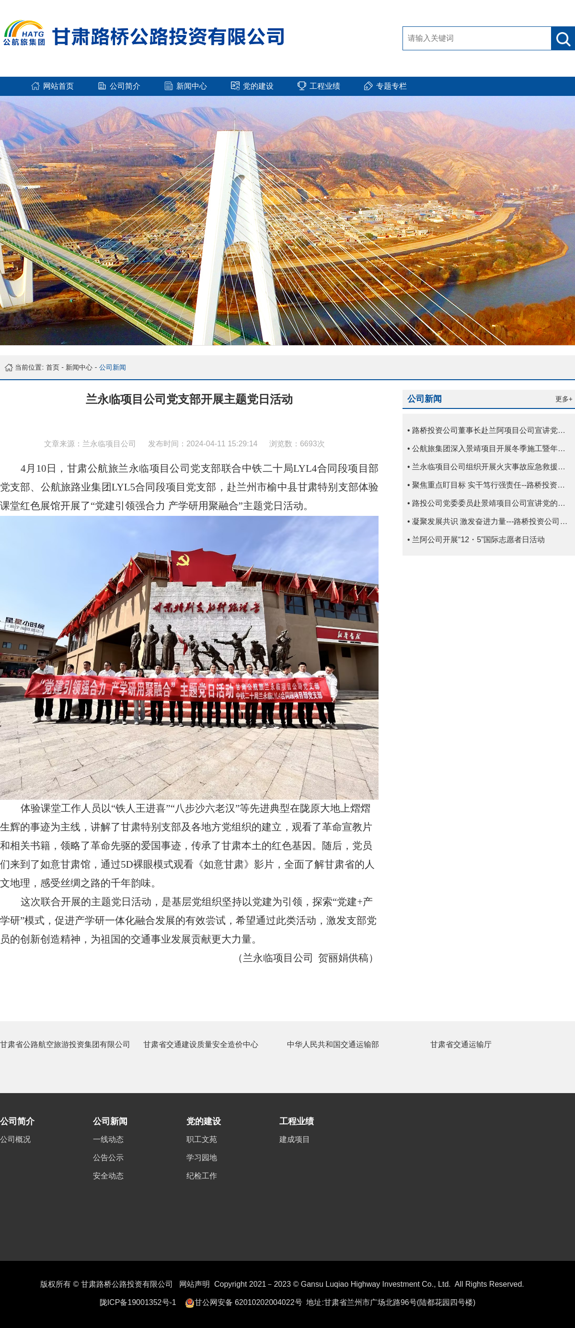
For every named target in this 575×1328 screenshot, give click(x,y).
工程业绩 (296, 1121)
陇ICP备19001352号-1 (138, 1302)
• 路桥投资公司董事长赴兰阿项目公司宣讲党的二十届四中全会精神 (491, 430)
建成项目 (294, 1139)
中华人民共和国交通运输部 (333, 1044)
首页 (52, 367)
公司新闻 (112, 367)
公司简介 (17, 1121)
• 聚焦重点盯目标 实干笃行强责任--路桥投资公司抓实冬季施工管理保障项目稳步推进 (491, 485)
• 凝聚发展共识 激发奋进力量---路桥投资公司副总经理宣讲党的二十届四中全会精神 (491, 521)
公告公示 (108, 1157)
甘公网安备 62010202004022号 (248, 1302)
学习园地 (201, 1157)
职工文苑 (201, 1139)
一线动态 (108, 1139)
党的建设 (203, 1121)
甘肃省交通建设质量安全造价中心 (200, 1044)
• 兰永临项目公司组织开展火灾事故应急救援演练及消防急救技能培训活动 (491, 467)
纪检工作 (201, 1176)
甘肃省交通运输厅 (461, 1044)
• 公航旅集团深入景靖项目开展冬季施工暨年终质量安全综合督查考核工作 (491, 448)
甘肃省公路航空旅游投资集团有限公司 (65, 1044)
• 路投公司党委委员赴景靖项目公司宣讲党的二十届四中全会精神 (491, 503)
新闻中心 (79, 367)
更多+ (564, 399)
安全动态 (108, 1176)
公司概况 (15, 1139)
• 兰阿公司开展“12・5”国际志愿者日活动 (476, 540)
